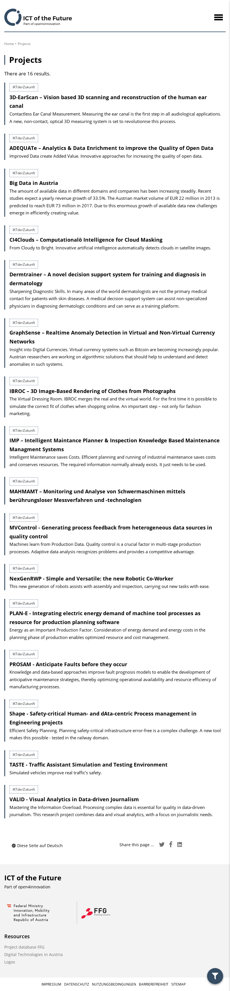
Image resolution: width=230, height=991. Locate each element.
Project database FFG (24, 947)
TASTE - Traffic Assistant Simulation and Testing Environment (88, 764)
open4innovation (34, 887)
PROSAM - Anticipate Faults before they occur (68, 664)
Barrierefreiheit (153, 984)
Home (9, 43)
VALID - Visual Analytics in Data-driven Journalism (74, 799)
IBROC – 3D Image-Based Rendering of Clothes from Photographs (92, 391)
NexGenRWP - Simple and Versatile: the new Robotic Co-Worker (91, 578)
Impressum (51, 984)
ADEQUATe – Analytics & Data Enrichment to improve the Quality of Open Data (111, 147)
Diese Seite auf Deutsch (37, 845)
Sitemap (178, 984)
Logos (9, 962)
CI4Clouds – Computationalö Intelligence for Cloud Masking (85, 239)
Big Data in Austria (33, 182)
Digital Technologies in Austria (33, 954)
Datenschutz (76, 984)
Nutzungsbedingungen (114, 984)
